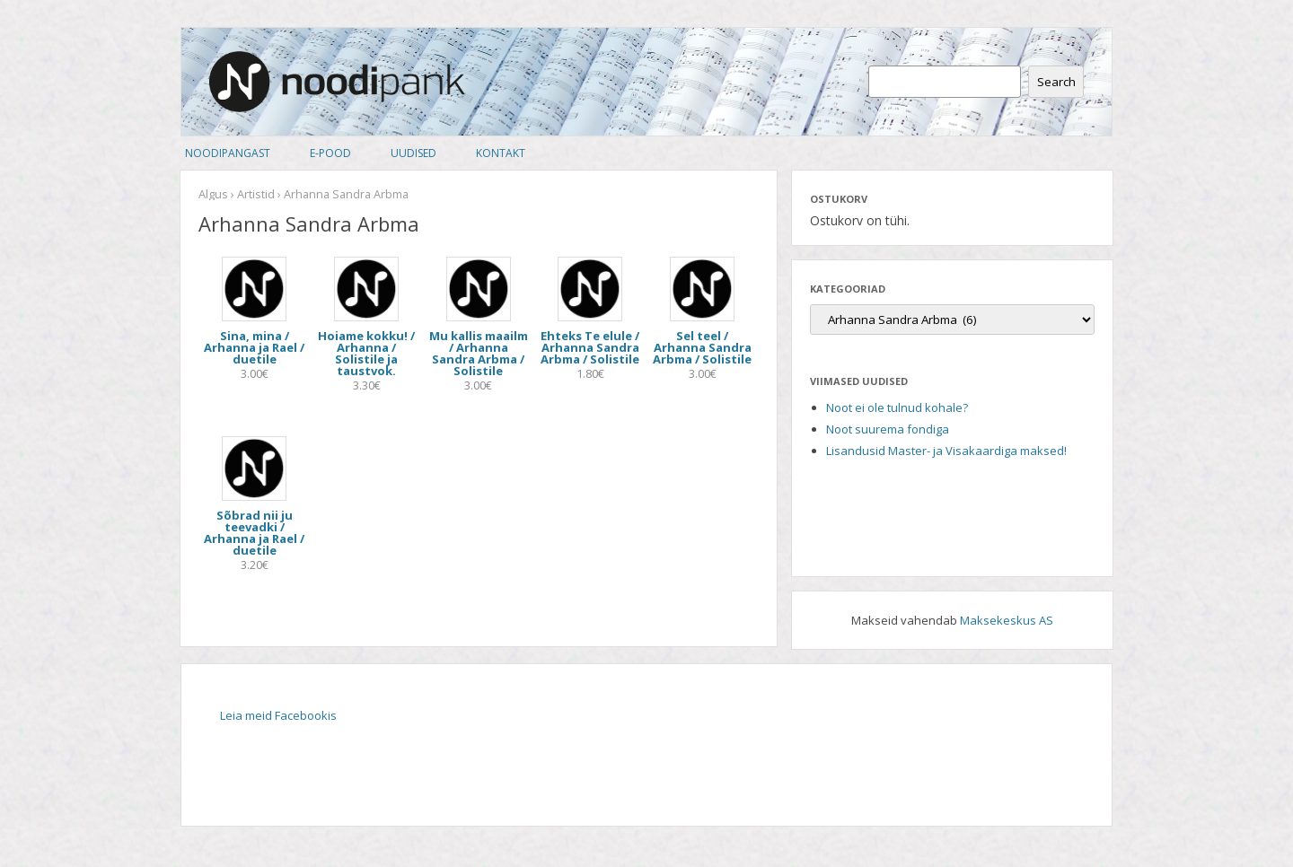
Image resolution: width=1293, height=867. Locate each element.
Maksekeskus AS (1006, 620)
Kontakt (500, 153)
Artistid (256, 194)
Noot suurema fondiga (887, 429)
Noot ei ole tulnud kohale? (897, 407)
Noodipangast (227, 153)
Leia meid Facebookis (278, 715)
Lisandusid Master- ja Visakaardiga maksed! (946, 450)
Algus (213, 194)
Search (1056, 82)
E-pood (330, 153)
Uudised (413, 153)
